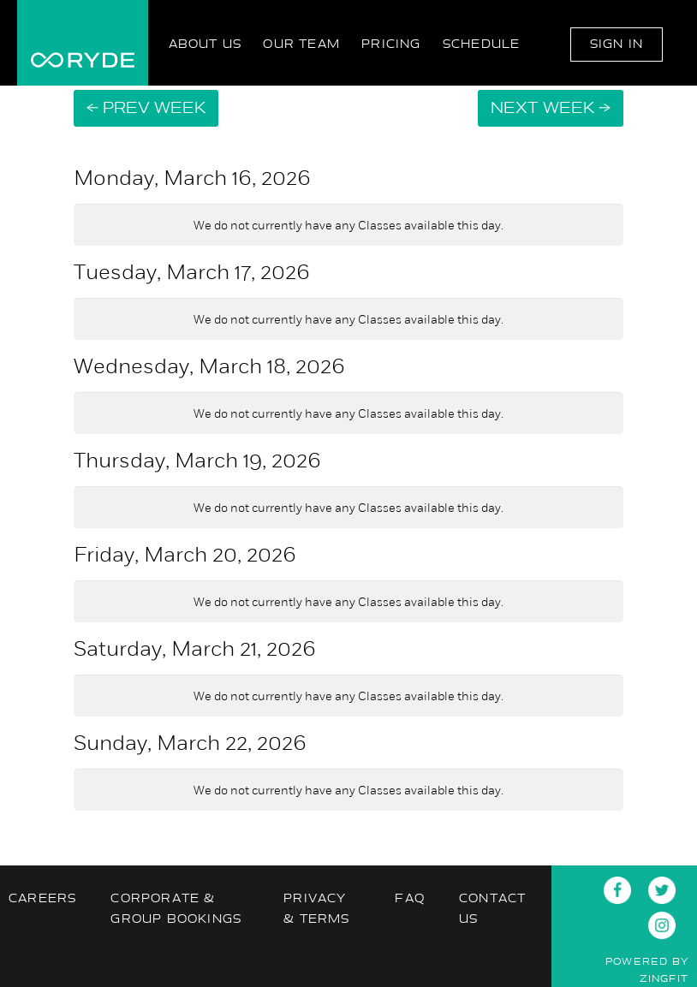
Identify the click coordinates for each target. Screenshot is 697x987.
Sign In (616, 44)
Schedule (482, 44)
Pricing (390, 44)
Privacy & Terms (316, 908)
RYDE (82, 43)
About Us (205, 44)
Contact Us (492, 908)
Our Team (301, 44)
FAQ (410, 898)
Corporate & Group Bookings (175, 908)
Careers (42, 898)
